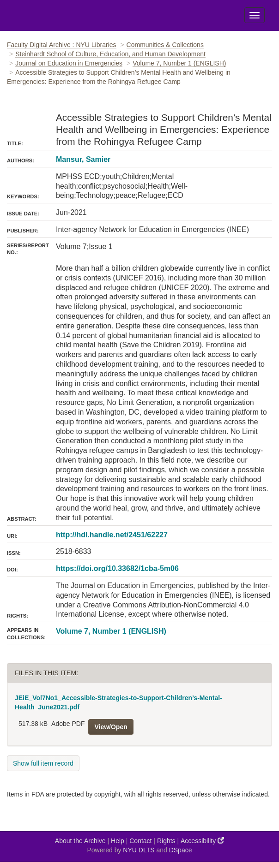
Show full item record (43, 763)
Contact (140, 840)
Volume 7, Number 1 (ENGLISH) (179, 63)
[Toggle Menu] (254, 15)
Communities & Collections (165, 44)
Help (117, 840)
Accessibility (202, 840)
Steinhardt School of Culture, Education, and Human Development (110, 54)
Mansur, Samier (83, 159)
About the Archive (80, 840)
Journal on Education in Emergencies (68, 63)
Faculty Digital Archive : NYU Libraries (61, 44)
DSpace (180, 850)
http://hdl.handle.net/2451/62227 (112, 535)
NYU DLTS (138, 850)
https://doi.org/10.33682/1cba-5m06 (117, 568)
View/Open (110, 727)
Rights (166, 840)
